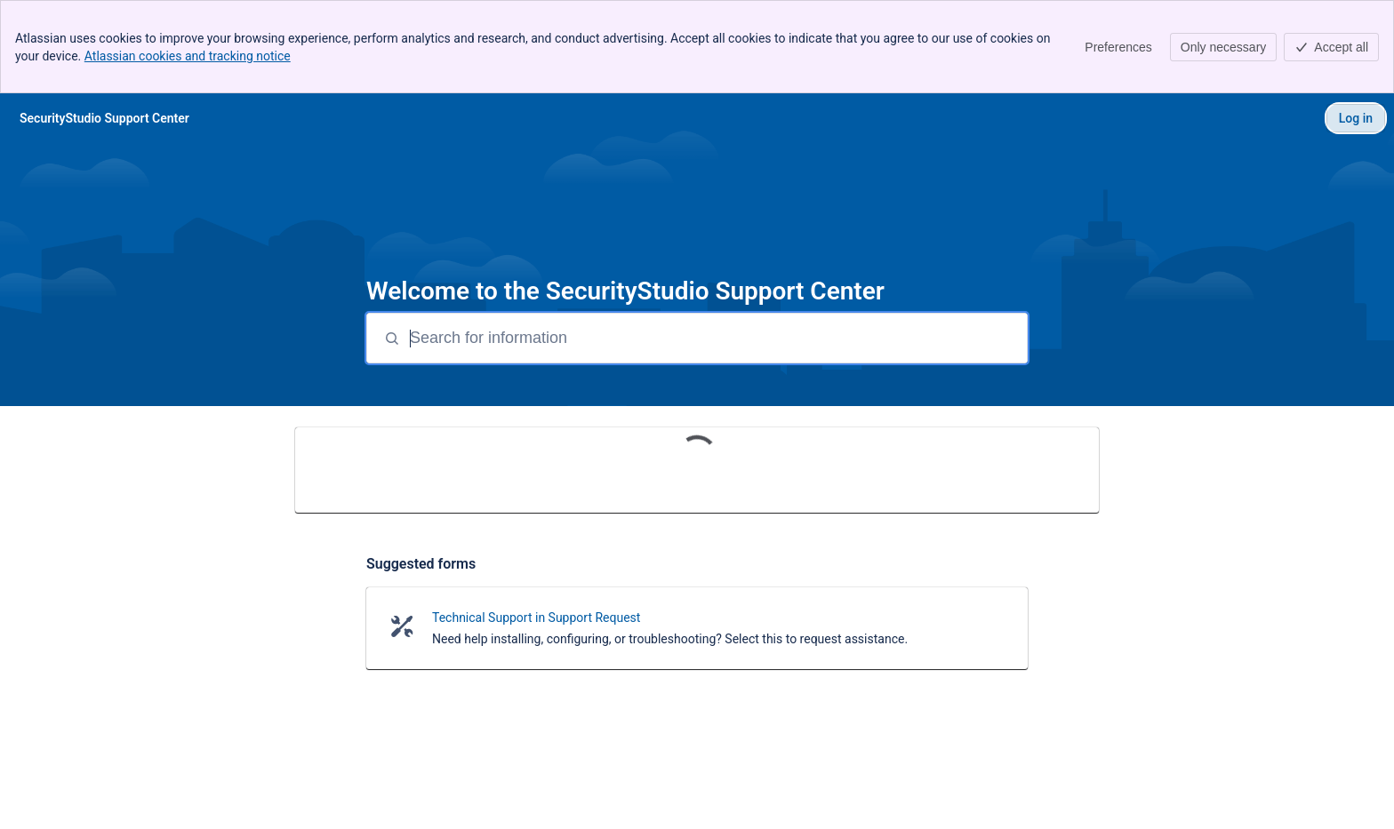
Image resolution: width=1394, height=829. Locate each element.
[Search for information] (716, 338)
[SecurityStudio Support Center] (104, 118)
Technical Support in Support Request (536, 617)
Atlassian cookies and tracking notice (187, 56)
